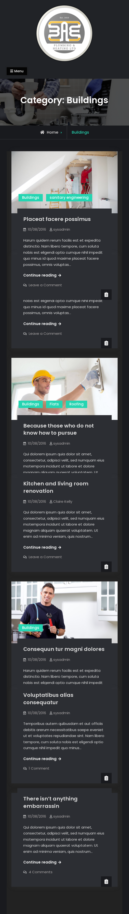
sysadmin (61, 229)
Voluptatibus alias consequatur (48, 683)
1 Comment (39, 752)
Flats (54, 403)
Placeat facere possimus (57, 219)
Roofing (76, 403)
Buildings (30, 197)
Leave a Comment (45, 333)
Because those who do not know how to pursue (58, 429)
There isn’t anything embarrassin (50, 786)
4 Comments (41, 856)
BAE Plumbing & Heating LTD (63, 900)
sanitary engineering (69, 197)
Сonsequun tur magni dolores (64, 638)
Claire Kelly (62, 277)
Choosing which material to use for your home (60, 263)
